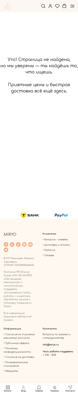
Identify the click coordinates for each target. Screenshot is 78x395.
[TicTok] (18, 244)
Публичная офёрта (17, 343)
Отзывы (49, 255)
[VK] (12, 244)
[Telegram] (6, 244)
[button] (43, 6)
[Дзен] (24, 244)
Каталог (49, 250)
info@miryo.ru (51, 344)
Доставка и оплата (57, 245)
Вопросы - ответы (56, 239)
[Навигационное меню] (72, 6)
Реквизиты (11, 371)
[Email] (6, 249)
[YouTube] (30, 244)
